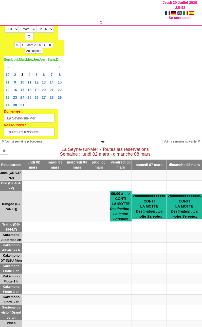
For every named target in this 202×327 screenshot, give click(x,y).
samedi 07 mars (149, 160)
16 (15, 85)
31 (22, 100)
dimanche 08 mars (184, 160)
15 (60, 77)
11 (8, 77)
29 (60, 92)
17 (22, 85)
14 (52, 77)
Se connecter (180, 13)
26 (36, 92)
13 (44, 77)
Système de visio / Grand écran (11, 307)
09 (8, 62)
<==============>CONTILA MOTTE (149, 201)
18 (29, 85)
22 (60, 85)
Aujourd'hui (33, 46)
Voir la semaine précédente (22, 136)
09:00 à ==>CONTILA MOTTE (121, 201)
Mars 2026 (34, 40)
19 (36, 85)
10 (8, 70)
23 (15, 92)
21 (52, 85)
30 (15, 100)
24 (22, 92)
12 (36, 77)
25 (29, 92)
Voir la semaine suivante (182, 136)
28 (52, 92)
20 (44, 85)
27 (44, 92)
